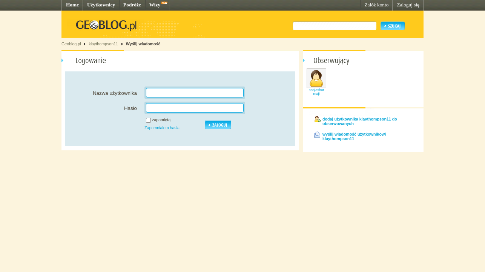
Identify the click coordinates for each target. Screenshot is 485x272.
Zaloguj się (408, 5)
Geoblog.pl (71, 44)
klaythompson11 (103, 44)
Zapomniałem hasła (162, 127)
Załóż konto (376, 5)
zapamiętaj (162, 119)
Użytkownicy (101, 5)
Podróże (132, 5)
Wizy (154, 5)
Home (72, 5)
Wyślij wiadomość (143, 44)
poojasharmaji (316, 92)
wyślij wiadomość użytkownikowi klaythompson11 (354, 136)
